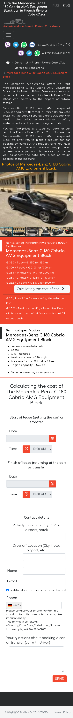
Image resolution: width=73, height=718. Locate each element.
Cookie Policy (62, 712)
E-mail (12, 581)
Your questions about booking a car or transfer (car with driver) (35, 640)
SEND (59, 679)
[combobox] (14, 605)
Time (13, 449)
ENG (65, 6)
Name (12, 571)
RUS (55, 6)
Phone (11, 598)
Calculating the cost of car (41, 289)
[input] (27, 438)
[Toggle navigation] (8, 35)
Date (13, 431)
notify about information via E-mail (36, 590)
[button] (69, 199)
